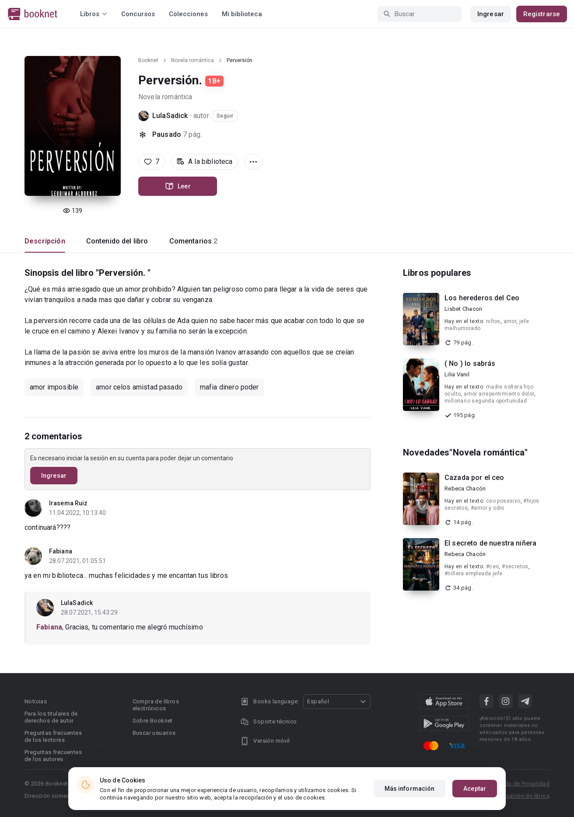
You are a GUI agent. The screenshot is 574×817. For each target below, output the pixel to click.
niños (493, 321)
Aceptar (474, 788)
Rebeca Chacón (465, 488)
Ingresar (490, 14)
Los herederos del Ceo (481, 298)
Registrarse (541, 14)
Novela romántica (192, 60)
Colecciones (188, 14)
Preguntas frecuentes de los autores (53, 755)
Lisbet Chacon (463, 309)
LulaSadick (170, 115)
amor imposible (54, 387)
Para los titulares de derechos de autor (50, 717)
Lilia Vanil (456, 374)
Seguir (225, 116)
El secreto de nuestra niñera (490, 543)
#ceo (492, 566)
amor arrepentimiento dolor (499, 394)
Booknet (148, 60)
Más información (410, 788)
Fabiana (60, 551)
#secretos (515, 566)
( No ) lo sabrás (469, 363)
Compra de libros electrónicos (156, 705)
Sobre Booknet (153, 720)
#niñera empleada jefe (473, 573)
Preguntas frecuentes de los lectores (53, 736)
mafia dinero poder (229, 387)
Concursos (138, 14)
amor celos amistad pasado (139, 387)
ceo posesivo (503, 501)
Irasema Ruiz (68, 503)
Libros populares (437, 273)
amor (510, 321)
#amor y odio (487, 508)
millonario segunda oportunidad (485, 401)
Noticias (35, 701)
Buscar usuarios (154, 733)
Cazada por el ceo (474, 477)
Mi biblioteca (242, 14)
